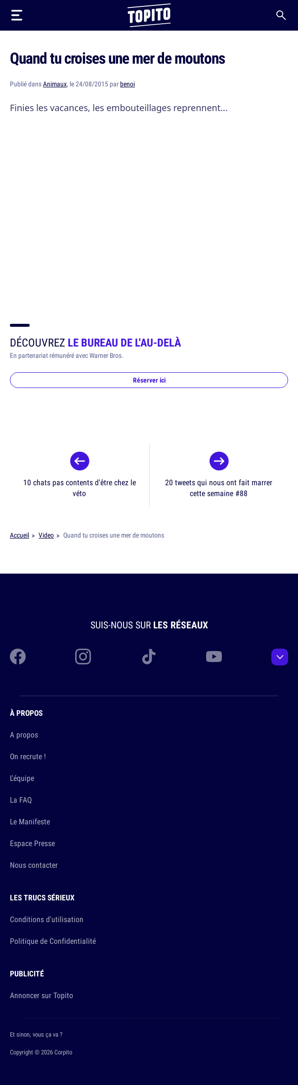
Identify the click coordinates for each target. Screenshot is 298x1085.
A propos (24, 734)
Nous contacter (34, 864)
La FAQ (21, 799)
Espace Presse (32, 843)
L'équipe (22, 778)
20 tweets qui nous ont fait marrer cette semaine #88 (218, 488)
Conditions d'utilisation (47, 919)
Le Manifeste (30, 821)
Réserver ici (149, 380)
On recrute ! (28, 756)
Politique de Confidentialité (53, 940)
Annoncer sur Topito (41, 995)
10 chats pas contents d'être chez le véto (79, 488)
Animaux (55, 83)
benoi (127, 83)
